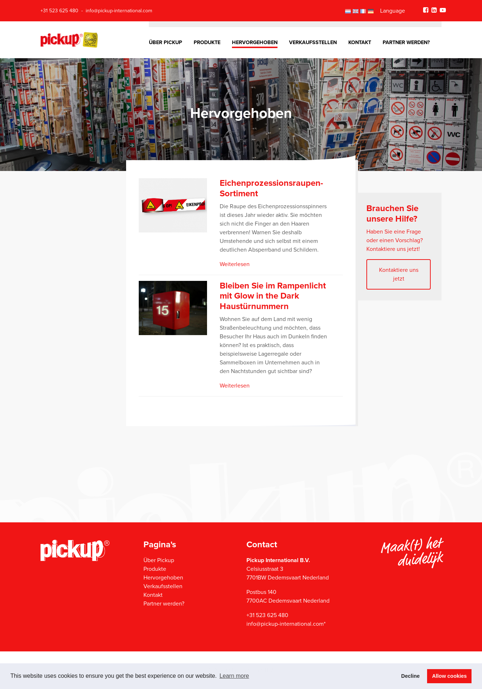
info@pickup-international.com (119, 11)
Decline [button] (410, 676)
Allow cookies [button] (449, 676)
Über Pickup (165, 42)
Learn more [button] (234, 676)
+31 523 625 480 (59, 11)
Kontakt (359, 42)
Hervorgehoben (254, 42)
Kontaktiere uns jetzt (398, 274)
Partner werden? (406, 42)
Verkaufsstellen (313, 42)
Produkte (207, 42)
